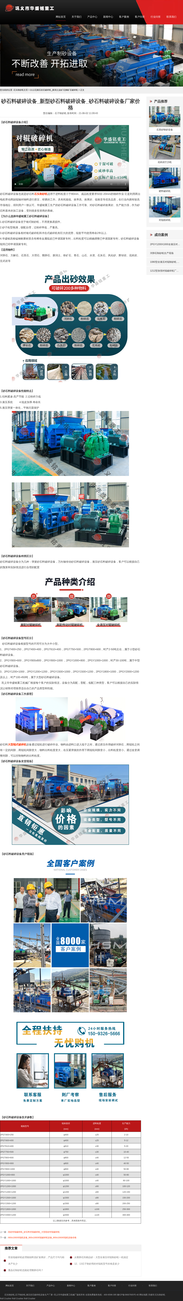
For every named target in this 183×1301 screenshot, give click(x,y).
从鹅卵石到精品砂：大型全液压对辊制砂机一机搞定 (101, 1257)
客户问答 (140, 16)
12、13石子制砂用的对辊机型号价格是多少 (96, 1264)
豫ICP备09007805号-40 (128, 1295)
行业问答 (156, 16)
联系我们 (171, 16)
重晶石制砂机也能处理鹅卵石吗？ (25, 1270)
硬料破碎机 (165, 191)
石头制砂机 (40, 193)
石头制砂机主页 (20, 90)
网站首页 (61, 16)
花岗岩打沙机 (165, 162)
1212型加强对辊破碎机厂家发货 (165, 270)
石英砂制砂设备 (165, 129)
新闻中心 (108, 16)
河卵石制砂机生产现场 (161, 253)
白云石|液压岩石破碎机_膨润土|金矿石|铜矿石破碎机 (54, 90)
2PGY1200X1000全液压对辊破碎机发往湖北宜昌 (165, 244)
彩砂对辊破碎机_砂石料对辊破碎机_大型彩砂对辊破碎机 (34, 1232)
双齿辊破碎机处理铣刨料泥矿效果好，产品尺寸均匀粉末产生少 (36, 1260)
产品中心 (92, 16)
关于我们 (77, 16)
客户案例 (124, 16)
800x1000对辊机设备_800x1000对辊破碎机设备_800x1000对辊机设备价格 (42, 1237)
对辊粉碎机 (165, 220)
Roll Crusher (5, 1298)
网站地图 (143, 1295)
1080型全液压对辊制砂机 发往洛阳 (165, 262)
